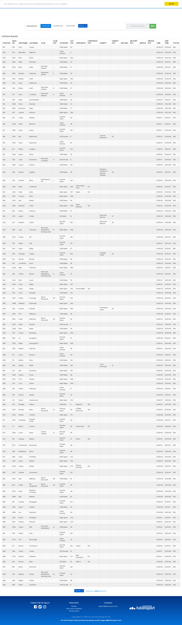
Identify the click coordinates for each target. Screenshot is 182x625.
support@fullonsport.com (107, 606)
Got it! (171, 4)
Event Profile (70, 26)
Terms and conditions (74, 609)
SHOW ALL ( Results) (96, 591)
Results (74, 606)
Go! (153, 26)
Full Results (46, 26)
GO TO (81, 26)
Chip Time (167, 42)
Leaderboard (58, 26)
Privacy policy (74, 611)
